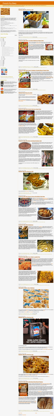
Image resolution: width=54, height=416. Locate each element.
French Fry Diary (9, 3)
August (3, 44)
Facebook (44, 349)
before (41, 72)
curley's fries (23, 314)
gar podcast (29, 314)
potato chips (39, 67)
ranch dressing (42, 137)
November (3, 42)
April (2, 57)
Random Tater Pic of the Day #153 (26, 354)
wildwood (35, 314)
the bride (51, 137)
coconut (26, 106)
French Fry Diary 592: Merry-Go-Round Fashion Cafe (30, 140)
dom (26, 67)
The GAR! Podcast (7, 25)
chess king (23, 168)
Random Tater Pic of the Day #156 (26, 9)
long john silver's (32, 106)
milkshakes (43, 168)
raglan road (38, 106)
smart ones (48, 137)
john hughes (36, 168)
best (24, 106)
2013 (2, 60)
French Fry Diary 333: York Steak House (9, 84)
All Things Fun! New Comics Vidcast (10, 27)
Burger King (48, 374)
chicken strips (21, 137)
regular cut (47, 168)
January (3, 59)
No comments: (32, 66)
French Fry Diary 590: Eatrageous (26, 224)
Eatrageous (40, 226)
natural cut (37, 137)
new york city (27, 193)
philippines (36, 67)
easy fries (28, 137)
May (2, 56)
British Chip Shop (44, 198)
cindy (25, 67)
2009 (2, 63)
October (3, 43)
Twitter (41, 384)
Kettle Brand (40, 391)
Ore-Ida (39, 137)
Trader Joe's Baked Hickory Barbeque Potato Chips (27, 402)
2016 (2, 39)
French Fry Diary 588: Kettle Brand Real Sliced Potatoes (31, 381)
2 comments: (31, 167)
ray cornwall (32, 314)
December (3, 41)
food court (34, 168)
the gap (51, 168)
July (2, 45)
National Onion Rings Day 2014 (25, 92)
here (44, 310)
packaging (34, 67)
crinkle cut (25, 137)
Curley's (27, 310)
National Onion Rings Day (29, 94)
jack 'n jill (31, 67)
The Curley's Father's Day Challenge (26, 287)
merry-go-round (40, 168)
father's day (26, 314)
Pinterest (48, 349)
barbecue (21, 67)
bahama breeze (22, 106)
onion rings (35, 106)
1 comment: (30, 313)
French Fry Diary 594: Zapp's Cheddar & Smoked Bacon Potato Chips (34, 70)
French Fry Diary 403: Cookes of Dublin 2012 (9, 81)
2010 (2, 62)
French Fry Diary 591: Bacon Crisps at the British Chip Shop (32, 196)
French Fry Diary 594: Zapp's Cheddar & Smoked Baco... (8, 48)
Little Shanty (32, 99)
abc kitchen (21, 193)
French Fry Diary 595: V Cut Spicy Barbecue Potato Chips (31, 40)
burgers (21, 168)
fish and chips (31, 137)
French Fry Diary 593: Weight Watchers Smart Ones (30, 109)
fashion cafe (31, 168)
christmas (24, 67)
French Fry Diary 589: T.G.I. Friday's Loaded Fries (29, 257)
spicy (44, 67)
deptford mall (26, 168)
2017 (2, 38)
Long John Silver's (22, 100)
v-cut (46, 67)
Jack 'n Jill (31, 45)
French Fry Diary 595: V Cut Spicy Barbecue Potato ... (8, 47)
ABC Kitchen (27, 191)
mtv (45, 168)
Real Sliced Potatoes (21, 397)
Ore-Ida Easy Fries (21, 125)
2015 (2, 40)
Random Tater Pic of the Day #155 (26, 171)
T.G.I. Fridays (37, 258)
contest (21, 314)
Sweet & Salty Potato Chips (46, 383)
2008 (2, 64)
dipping (29, 168)
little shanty (28, 106)
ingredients (29, 67)
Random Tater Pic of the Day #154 (26, 317)
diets (26, 137)
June (2, 46)
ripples (41, 67)
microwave (34, 137)
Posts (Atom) (24, 414)
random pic (30, 193)
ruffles (43, 67)
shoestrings (45, 137)
